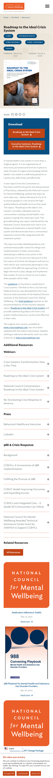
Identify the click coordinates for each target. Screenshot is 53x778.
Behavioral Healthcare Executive (22, 424)
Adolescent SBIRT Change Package (26, 753)
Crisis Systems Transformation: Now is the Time (24, 363)
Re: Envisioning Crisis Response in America (23, 401)
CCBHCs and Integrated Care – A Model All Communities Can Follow (24, 505)
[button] (13, 749)
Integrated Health (27, 36)
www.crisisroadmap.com (16, 327)
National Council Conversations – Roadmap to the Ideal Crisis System (24, 387)
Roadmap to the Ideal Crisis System (26, 133)
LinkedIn (9, 434)
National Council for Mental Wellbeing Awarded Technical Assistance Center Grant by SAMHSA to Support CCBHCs (20, 522)
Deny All (36, 773)
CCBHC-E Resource (35, 42)
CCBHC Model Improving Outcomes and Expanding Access (24, 491)
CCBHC (8, 36)
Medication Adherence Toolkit (26, 614)
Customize (23, 773)
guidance (12, 284)
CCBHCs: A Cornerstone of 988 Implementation (21, 467)
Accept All (9, 773)
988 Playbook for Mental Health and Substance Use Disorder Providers (26, 687)
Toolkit (9, 48)
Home (6, 17)
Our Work (15, 17)
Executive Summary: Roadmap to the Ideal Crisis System (26, 145)
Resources (26, 17)
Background (10, 455)
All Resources (13, 552)
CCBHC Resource (12, 42)
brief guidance (26, 301)
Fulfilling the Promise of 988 (19, 479)
